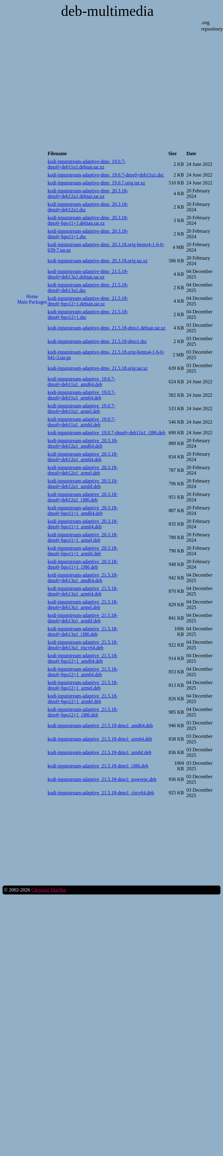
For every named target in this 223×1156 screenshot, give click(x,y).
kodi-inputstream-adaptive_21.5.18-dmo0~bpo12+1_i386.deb (83, 712)
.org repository (212, 25)
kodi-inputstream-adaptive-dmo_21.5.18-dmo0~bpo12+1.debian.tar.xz (88, 301)
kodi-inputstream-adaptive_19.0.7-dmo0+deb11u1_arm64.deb (81, 395)
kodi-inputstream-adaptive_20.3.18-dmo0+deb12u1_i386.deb (83, 497)
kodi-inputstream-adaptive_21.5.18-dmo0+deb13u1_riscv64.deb (83, 645)
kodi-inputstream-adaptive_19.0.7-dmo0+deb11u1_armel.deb (81, 408)
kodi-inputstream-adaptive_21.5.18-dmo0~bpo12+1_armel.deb (83, 685)
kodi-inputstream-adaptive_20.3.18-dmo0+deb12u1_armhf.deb (83, 483)
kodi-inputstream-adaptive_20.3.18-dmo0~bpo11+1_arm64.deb (83, 524)
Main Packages (32, 301)
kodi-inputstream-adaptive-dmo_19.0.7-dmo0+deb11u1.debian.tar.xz (87, 164)
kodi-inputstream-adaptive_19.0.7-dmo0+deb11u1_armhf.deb (81, 422)
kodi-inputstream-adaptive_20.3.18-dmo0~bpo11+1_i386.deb (83, 564)
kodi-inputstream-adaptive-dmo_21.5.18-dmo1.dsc (97, 341)
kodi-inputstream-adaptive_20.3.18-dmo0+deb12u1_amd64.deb (83, 443)
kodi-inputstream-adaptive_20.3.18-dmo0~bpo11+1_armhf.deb (83, 550)
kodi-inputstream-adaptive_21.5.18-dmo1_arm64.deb (100, 739)
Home (32, 296)
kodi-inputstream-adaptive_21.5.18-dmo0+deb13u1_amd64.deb (83, 577)
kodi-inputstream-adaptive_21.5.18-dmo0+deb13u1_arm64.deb (83, 591)
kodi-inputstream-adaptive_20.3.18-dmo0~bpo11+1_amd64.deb (83, 510)
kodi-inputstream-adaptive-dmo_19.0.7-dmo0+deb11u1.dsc (106, 174)
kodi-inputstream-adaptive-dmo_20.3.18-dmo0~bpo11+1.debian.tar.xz (88, 220)
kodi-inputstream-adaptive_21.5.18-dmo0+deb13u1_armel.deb (83, 604)
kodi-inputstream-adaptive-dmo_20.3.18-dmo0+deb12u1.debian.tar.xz (88, 193)
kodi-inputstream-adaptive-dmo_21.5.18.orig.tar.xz (97, 368)
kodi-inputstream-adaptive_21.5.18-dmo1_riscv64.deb (101, 792)
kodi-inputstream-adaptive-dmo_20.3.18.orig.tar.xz (97, 260)
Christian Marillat (48, 889)
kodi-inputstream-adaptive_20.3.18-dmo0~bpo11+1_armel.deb (83, 537)
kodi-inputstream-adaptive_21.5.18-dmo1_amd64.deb (100, 725)
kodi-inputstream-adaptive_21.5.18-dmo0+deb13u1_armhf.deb (83, 618)
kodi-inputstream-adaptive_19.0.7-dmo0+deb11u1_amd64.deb (81, 381)
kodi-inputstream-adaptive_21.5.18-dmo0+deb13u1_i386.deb (83, 631)
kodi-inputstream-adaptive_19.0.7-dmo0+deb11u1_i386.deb (106, 432)
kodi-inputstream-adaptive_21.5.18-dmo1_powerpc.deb (102, 779)
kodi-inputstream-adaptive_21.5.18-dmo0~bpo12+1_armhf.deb (83, 698)
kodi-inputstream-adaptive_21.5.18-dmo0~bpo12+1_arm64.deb (83, 671)
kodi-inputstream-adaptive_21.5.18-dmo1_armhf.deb (99, 752)
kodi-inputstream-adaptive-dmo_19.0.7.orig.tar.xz (96, 182)
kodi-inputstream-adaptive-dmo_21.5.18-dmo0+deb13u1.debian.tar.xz (88, 274)
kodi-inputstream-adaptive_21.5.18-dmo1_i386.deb (98, 765)
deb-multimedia (107, 11)
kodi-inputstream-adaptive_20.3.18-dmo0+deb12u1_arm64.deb (83, 456)
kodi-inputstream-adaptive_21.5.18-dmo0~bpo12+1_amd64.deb (83, 658)
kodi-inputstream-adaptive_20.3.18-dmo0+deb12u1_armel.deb (83, 470)
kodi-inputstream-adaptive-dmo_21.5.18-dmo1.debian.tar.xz (106, 327)
